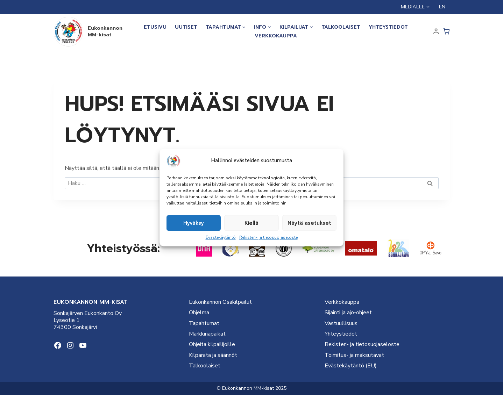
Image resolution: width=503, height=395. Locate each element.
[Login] (436, 31)
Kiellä (251, 223)
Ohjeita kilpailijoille (212, 344)
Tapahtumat (204, 323)
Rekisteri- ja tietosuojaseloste (268, 237)
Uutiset (186, 27)
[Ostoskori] (446, 31)
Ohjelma (199, 312)
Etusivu (155, 27)
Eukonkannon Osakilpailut (220, 302)
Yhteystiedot (388, 27)
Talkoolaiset (340, 27)
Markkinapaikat (207, 334)
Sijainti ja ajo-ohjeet (348, 312)
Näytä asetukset (309, 223)
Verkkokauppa (276, 36)
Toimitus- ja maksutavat (354, 355)
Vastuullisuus (341, 323)
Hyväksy (193, 223)
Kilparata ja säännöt (213, 355)
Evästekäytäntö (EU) (351, 365)
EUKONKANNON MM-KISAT (90, 302)
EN (442, 6)
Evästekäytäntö (221, 237)
